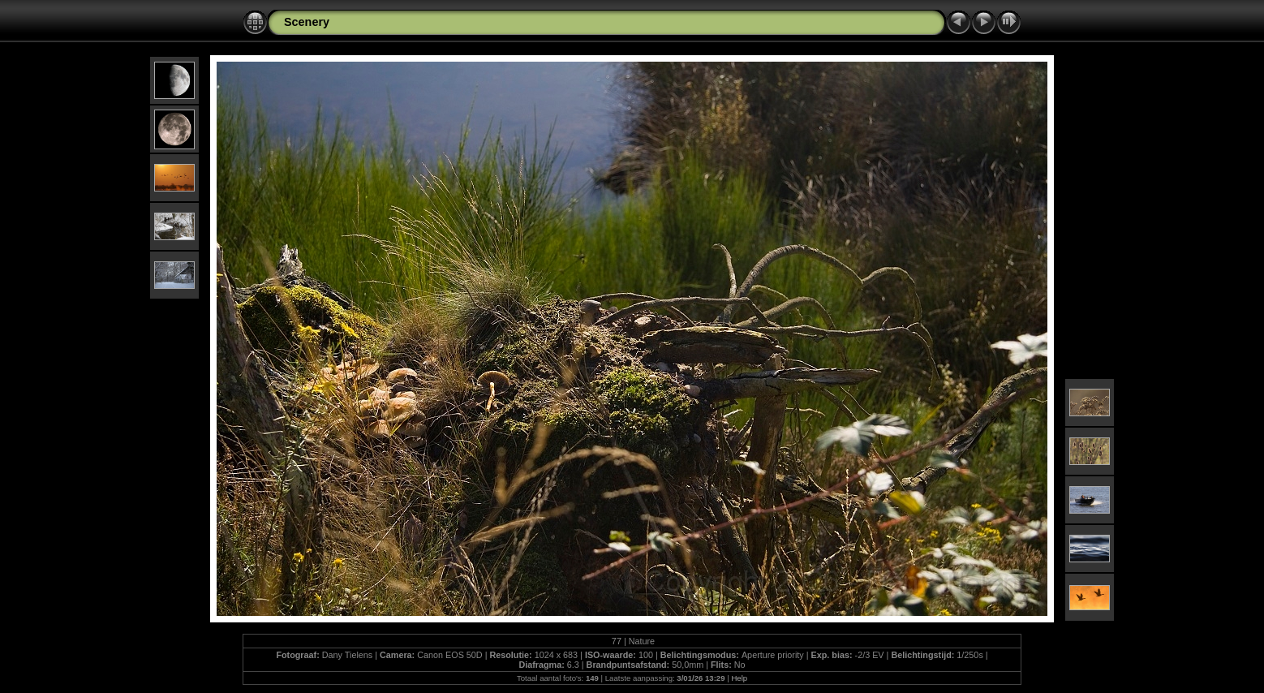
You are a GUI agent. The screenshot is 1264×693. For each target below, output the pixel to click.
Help (739, 678)
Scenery (306, 21)
